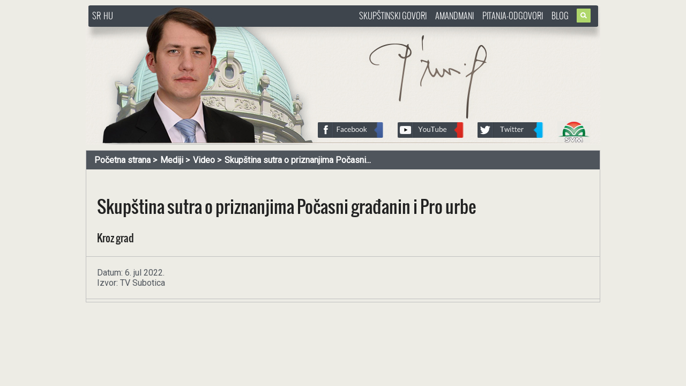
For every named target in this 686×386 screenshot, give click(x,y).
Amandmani (454, 15)
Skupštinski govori (393, 15)
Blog (560, 15)
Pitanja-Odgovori (512, 15)
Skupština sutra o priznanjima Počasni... (298, 160)
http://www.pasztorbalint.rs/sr (174, 32)
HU (108, 15)
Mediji (171, 160)
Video (204, 160)
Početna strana (122, 160)
